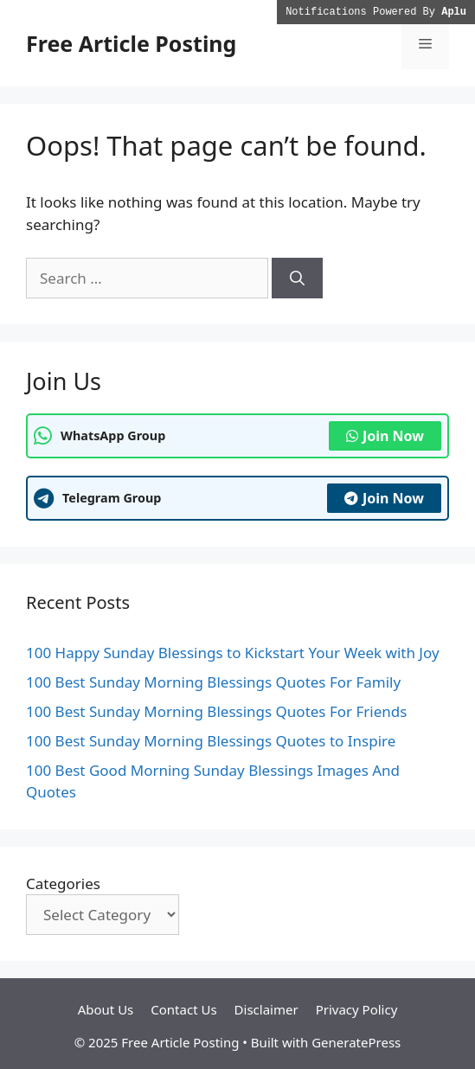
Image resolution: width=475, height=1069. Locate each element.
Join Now (385, 435)
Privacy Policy (357, 1009)
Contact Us (183, 1009)
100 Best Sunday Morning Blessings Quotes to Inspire (210, 741)
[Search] (297, 278)
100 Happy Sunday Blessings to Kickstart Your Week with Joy (233, 653)
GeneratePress (356, 1042)
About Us (106, 1009)
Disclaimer (266, 1009)
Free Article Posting (131, 43)
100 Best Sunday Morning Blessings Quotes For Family (213, 682)
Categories (63, 883)
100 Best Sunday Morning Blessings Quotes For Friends (216, 711)
